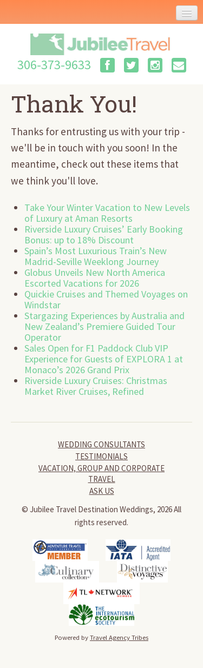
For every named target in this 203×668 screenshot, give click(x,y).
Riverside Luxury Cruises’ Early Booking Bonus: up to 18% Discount (103, 234)
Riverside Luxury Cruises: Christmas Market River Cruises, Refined (95, 386)
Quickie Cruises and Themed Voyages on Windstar (106, 299)
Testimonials (101, 456)
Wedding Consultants (101, 444)
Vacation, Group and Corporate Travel (101, 473)
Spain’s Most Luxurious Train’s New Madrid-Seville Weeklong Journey (95, 256)
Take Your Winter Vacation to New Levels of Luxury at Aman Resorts (107, 212)
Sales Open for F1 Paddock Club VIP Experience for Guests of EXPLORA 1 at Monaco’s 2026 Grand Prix (103, 359)
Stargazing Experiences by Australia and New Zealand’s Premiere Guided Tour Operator (104, 326)
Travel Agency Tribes (119, 637)
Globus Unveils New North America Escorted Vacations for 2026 (94, 277)
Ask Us (101, 491)
